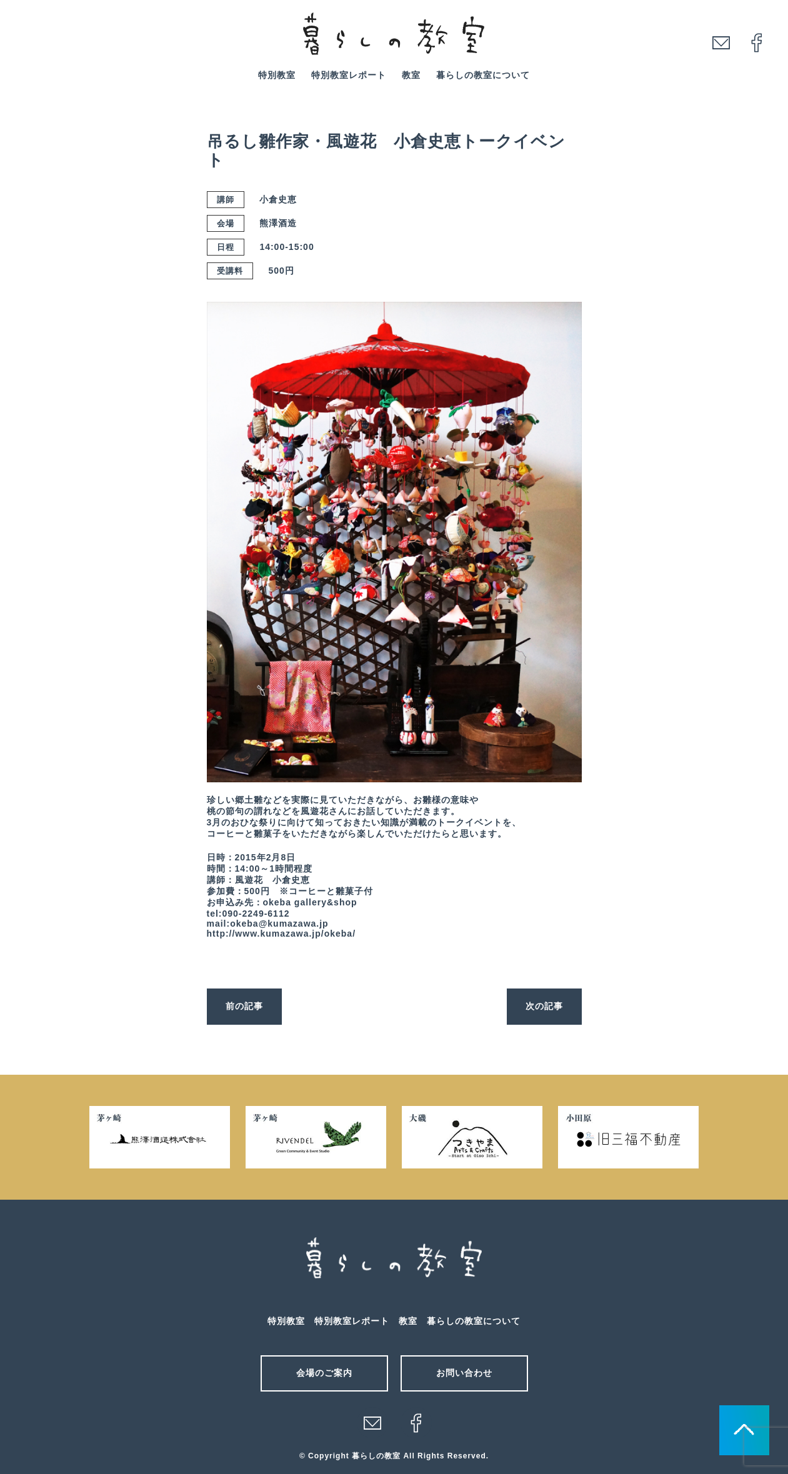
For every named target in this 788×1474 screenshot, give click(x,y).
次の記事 (544, 1006)
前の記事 (244, 1006)
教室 (411, 75)
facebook (756, 42)
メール (372, 1422)
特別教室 (277, 75)
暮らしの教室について (483, 75)
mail (721, 42)
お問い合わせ (464, 1373)
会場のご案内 (324, 1373)
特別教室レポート (348, 75)
